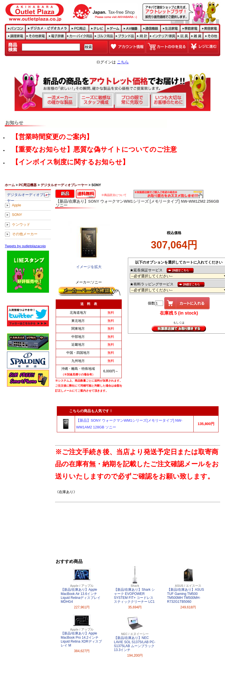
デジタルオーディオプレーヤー (64, 185)
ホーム (10, 185)
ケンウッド (21, 224)
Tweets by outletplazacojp (25, 246)
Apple (16, 205)
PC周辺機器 (28, 185)
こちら (123, 62)
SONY (17, 215)
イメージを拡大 (89, 267)
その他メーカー (25, 234)
